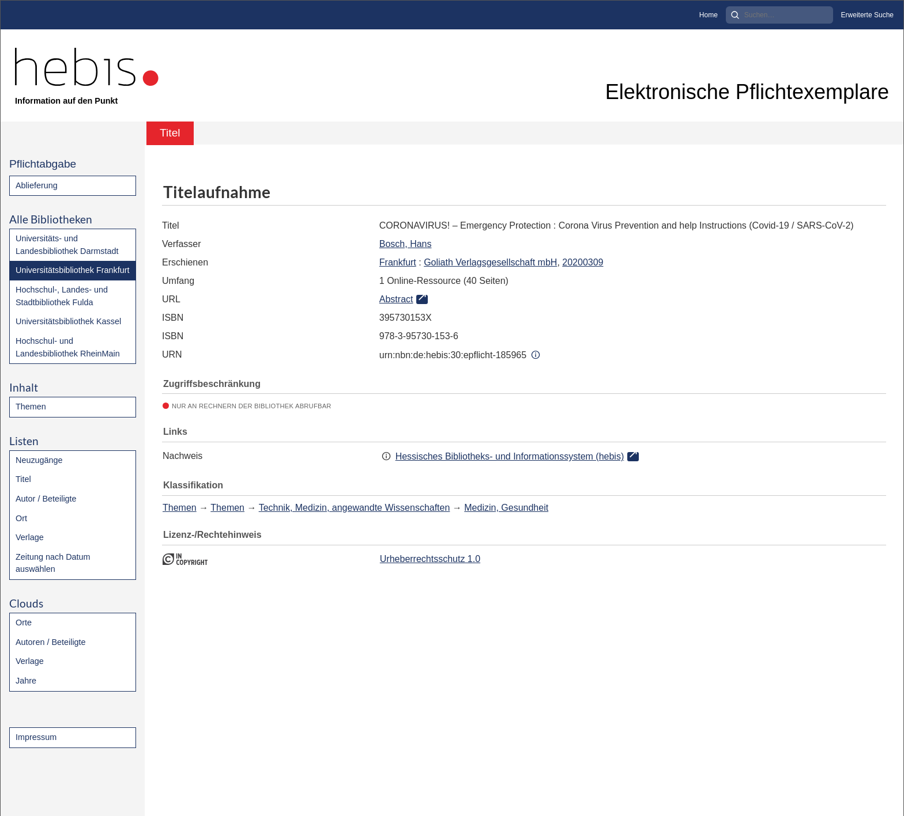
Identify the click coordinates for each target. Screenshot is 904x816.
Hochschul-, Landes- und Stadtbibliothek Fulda (62, 296)
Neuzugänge (39, 460)
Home (708, 15)
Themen (31, 406)
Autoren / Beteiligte (51, 642)
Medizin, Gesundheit (506, 508)
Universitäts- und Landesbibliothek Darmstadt (67, 245)
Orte (24, 622)
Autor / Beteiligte (46, 498)
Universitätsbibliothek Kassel (68, 321)
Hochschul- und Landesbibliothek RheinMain (68, 347)
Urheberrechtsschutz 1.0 (430, 559)
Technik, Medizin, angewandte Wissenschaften (354, 508)
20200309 (582, 262)
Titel (23, 479)
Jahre (26, 680)
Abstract (396, 299)
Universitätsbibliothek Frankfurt (73, 270)
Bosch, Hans (405, 244)
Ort (21, 518)
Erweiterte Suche (867, 15)
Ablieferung (37, 185)
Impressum (36, 737)
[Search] (779, 15)
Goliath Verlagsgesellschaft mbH (490, 262)
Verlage (30, 537)
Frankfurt (397, 262)
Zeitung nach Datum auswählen (53, 563)
